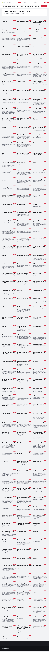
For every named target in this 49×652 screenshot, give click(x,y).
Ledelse (9, 6)
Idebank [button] (13, 6)
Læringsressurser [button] (30, 6)
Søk (19, 2)
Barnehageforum (29, 648)
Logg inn (46, 2)
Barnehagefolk (6, 649)
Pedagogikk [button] (5, 6)
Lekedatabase (37, 6)
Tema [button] (17, 6)
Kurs (25, 6)
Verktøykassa (43, 648)
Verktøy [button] (21, 6)
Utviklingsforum (36, 649)
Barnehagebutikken (37, 648)
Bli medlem (44, 6)
